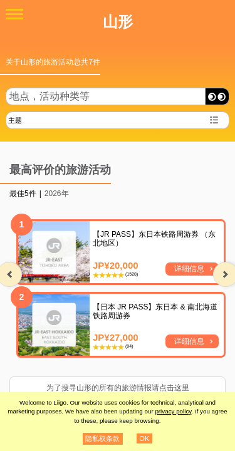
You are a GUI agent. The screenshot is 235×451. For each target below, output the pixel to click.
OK (144, 438)
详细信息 (189, 268)
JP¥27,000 (115, 337)
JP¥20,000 (115, 265)
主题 (15, 120)
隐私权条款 (102, 438)
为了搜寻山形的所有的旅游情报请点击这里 (117, 387)
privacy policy (173, 411)
